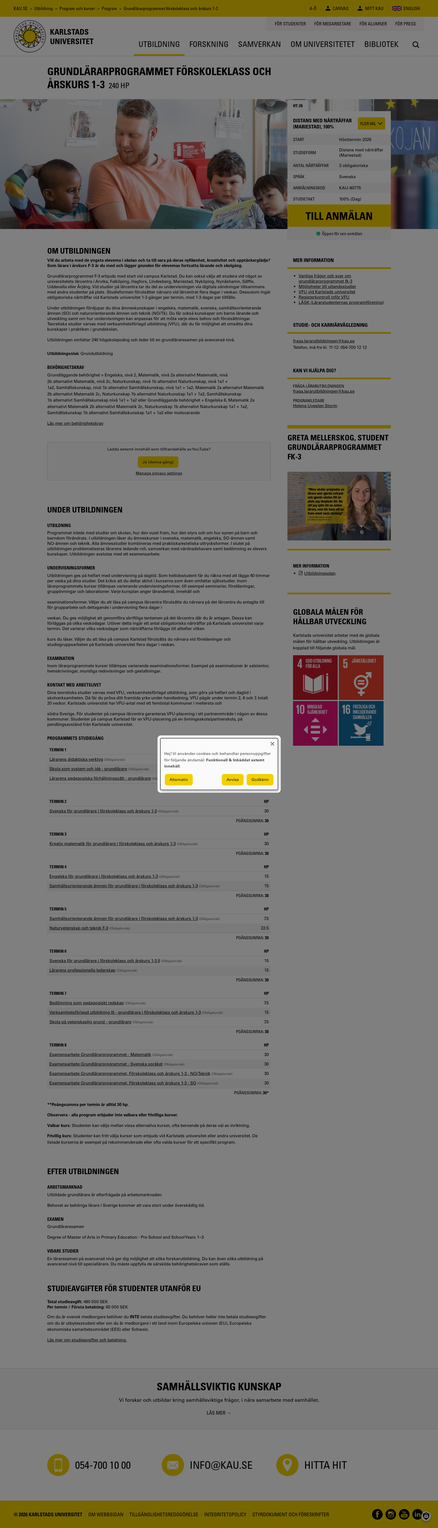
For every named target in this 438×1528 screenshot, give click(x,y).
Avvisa (233, 779)
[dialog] (219, 764)
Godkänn (260, 779)
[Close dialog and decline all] (272, 741)
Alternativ (179, 779)
